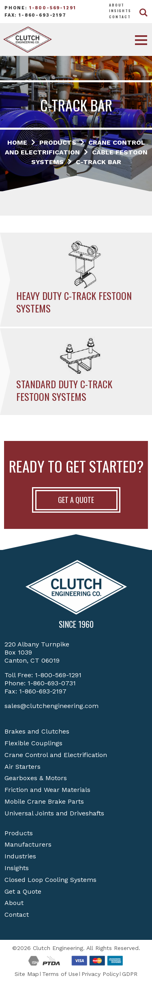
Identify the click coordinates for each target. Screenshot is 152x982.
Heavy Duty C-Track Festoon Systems (74, 301)
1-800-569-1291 (52, 8)
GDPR (129, 974)
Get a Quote (22, 891)
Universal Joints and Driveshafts (54, 813)
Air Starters (22, 766)
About (116, 5)
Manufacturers (27, 844)
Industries (20, 856)
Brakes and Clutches (36, 731)
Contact (120, 16)
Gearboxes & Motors (35, 778)
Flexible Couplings (33, 743)
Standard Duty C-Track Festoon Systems (64, 390)
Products (18, 833)
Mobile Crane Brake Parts (44, 801)
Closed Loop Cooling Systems (50, 880)
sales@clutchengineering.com (51, 706)
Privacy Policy (100, 974)
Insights (120, 10)
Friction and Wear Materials (47, 790)
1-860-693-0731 (52, 683)
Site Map (27, 974)
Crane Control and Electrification (55, 755)
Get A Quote (76, 499)
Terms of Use (60, 974)
